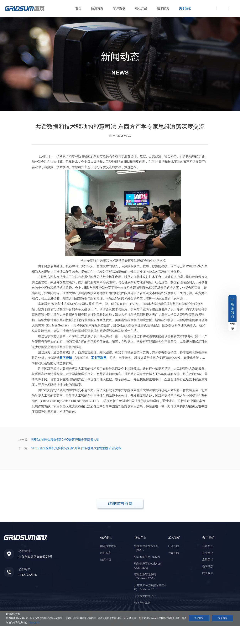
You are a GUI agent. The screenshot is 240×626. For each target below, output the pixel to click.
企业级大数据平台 (145, 595)
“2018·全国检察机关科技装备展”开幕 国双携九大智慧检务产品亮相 (76, 448)
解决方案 (97, 8)
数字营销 (66, 357)
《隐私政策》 (34, 622)
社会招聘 (173, 546)
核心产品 (141, 8)
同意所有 (222, 618)
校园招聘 (173, 552)
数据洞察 (105, 552)
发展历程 (207, 559)
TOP (232, 324)
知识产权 (105, 559)
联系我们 (232, 310)
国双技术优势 (108, 546)
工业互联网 (99, 357)
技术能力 (163, 8)
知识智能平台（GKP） (148, 556)
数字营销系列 (142, 602)
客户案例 (119, 8)
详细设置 (199, 618)
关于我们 (185, 8)
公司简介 (207, 546)
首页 (78, 8)
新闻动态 (207, 566)
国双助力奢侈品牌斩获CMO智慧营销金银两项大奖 (65, 439)
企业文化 (207, 552)
